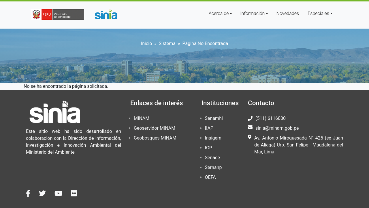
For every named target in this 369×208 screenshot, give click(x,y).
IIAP (209, 128)
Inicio (146, 43)
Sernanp (213, 167)
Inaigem (213, 138)
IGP (208, 148)
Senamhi (214, 118)
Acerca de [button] (219, 13)
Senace (212, 157)
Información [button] (252, 13)
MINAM (141, 118)
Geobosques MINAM (155, 138)
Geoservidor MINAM (154, 128)
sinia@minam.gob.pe (277, 128)
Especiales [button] (318, 13)
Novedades (287, 13)
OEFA (210, 177)
